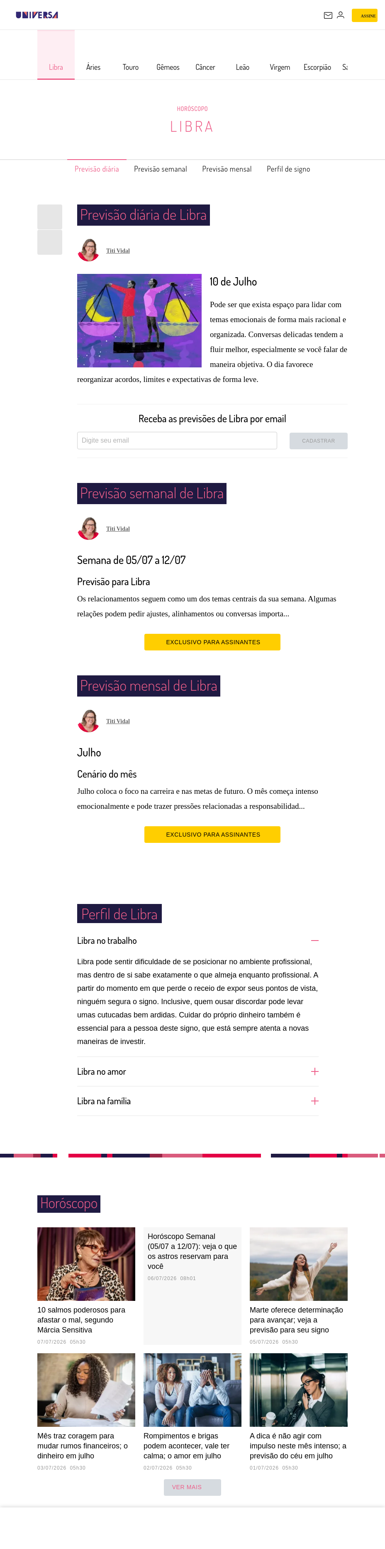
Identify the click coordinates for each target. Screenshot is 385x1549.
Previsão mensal (232, 169)
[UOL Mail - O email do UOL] (328, 15)
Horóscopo (192, 108)
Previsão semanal (156, 169)
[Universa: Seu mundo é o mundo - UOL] (37, 15)
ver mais (192, 1487)
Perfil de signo (302, 169)
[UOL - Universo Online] (63, 15)
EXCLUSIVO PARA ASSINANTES (212, 641)
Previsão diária (83, 169)
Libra (192, 125)
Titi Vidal (118, 251)
